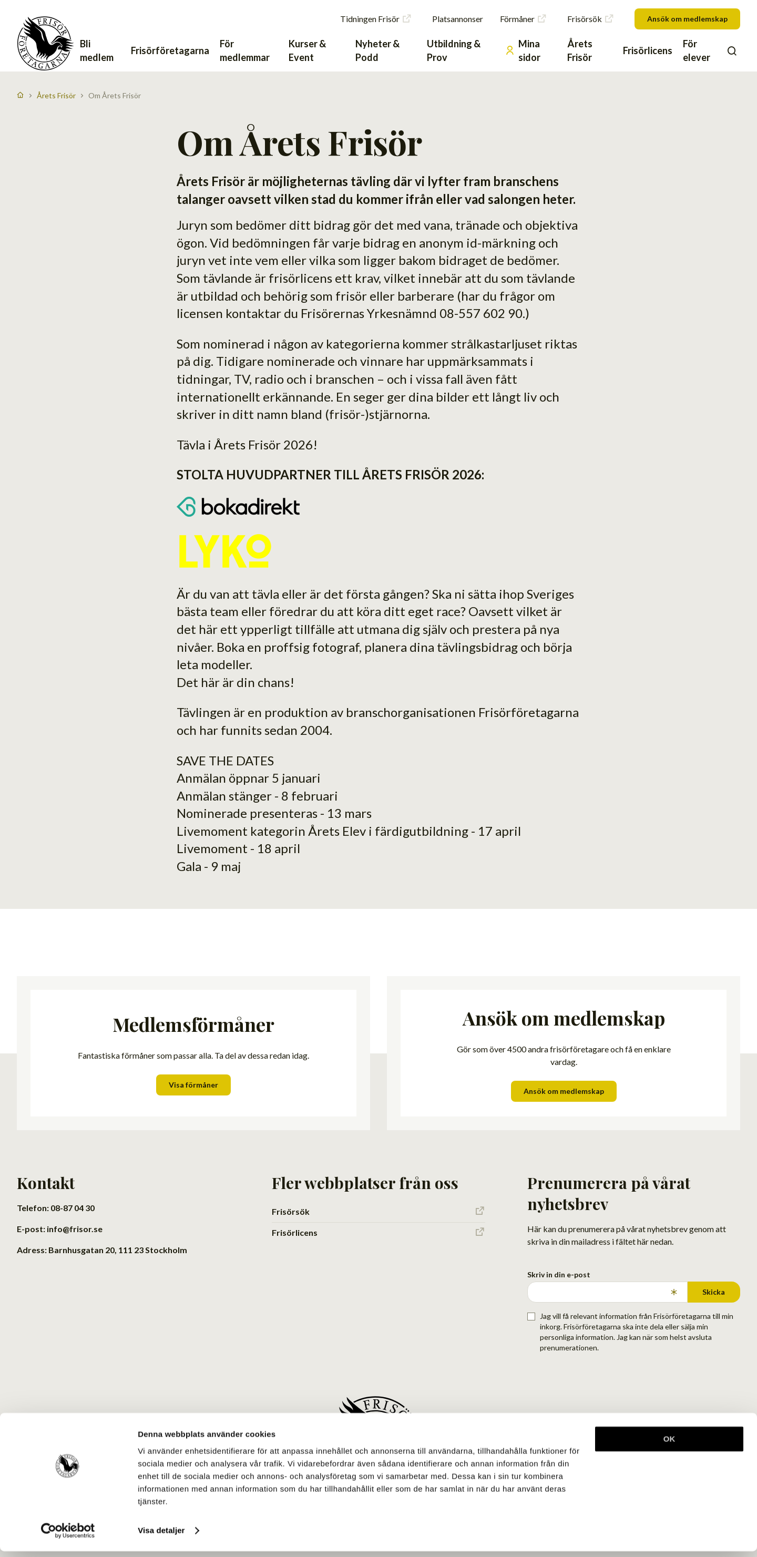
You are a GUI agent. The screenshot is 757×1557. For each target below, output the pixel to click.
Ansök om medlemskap (687, 18)
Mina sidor (522, 50)
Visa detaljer (161, 1536)
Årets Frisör (579, 50)
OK (669, 1444)
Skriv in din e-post (558, 1274)
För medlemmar (245, 50)
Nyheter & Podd (377, 50)
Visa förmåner (193, 1084)
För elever (696, 50)
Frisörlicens (647, 50)
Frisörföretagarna (170, 50)
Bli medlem (97, 50)
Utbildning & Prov (453, 50)
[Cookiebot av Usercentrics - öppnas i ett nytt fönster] (68, 1536)
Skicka (713, 1291)
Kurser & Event (307, 50)
